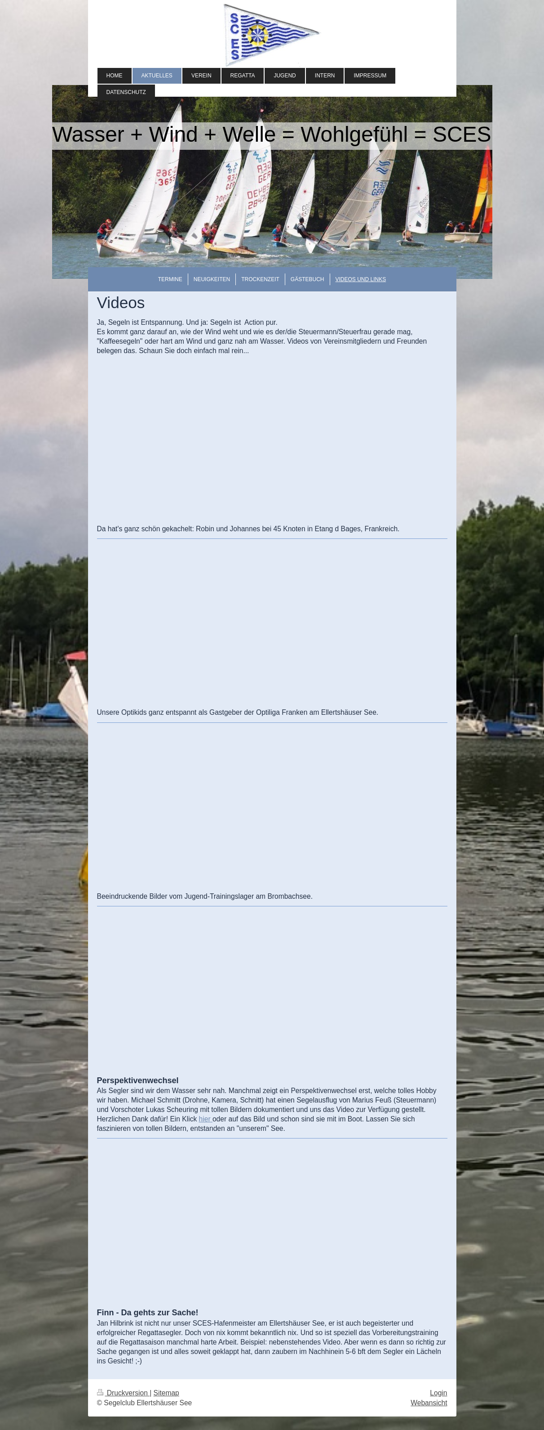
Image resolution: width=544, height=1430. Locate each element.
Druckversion (123, 1393)
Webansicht (429, 1403)
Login (438, 1393)
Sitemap (166, 1393)
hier (205, 1119)
